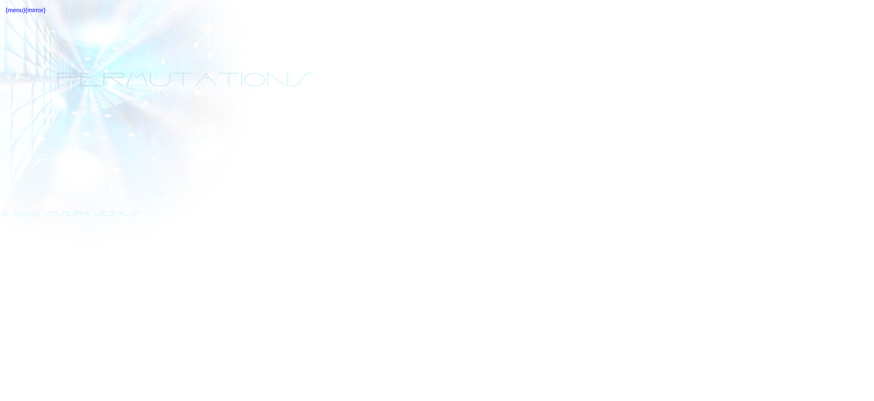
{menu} (15, 10)
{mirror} (35, 10)
